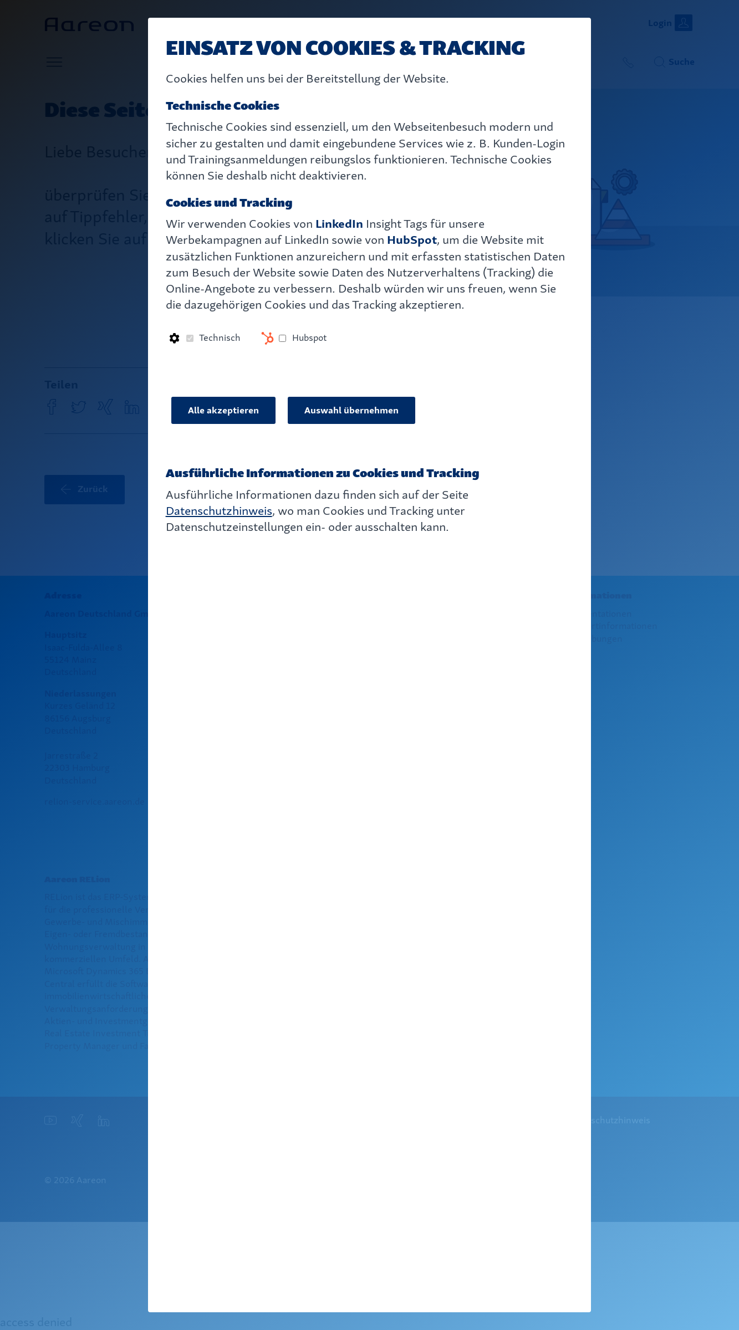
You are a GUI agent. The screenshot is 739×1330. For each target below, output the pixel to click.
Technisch (220, 338)
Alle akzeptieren (223, 410)
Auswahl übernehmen (351, 410)
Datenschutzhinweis (219, 510)
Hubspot (309, 338)
